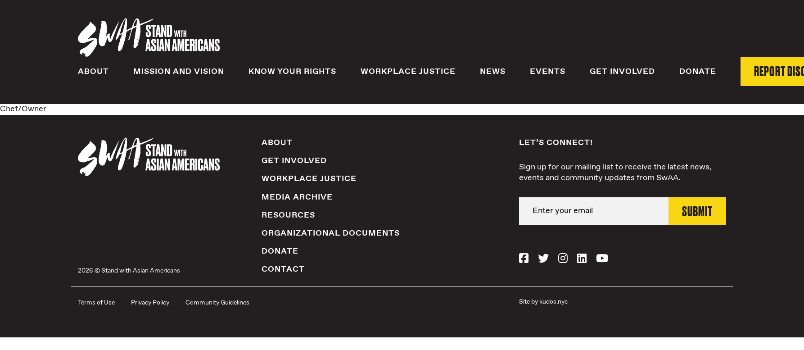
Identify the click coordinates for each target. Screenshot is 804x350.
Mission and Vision (178, 71)
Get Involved (622, 71)
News (493, 71)
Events (547, 71)
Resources (288, 215)
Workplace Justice (408, 71)
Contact (283, 269)
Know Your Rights (292, 71)
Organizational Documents (331, 233)
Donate (697, 71)
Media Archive (297, 197)
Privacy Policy (150, 303)
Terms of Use (96, 303)
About (93, 71)
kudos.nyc (553, 302)
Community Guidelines (217, 303)
